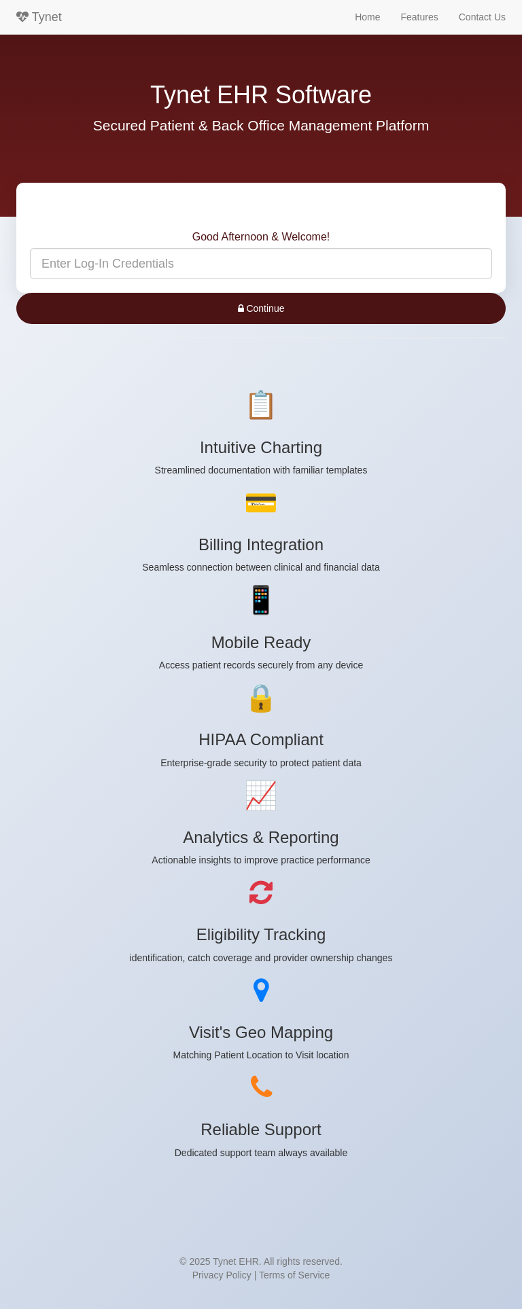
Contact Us (482, 17)
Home (367, 17)
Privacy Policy (221, 1275)
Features (419, 17)
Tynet (39, 17)
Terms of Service (294, 1275)
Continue (261, 308)
